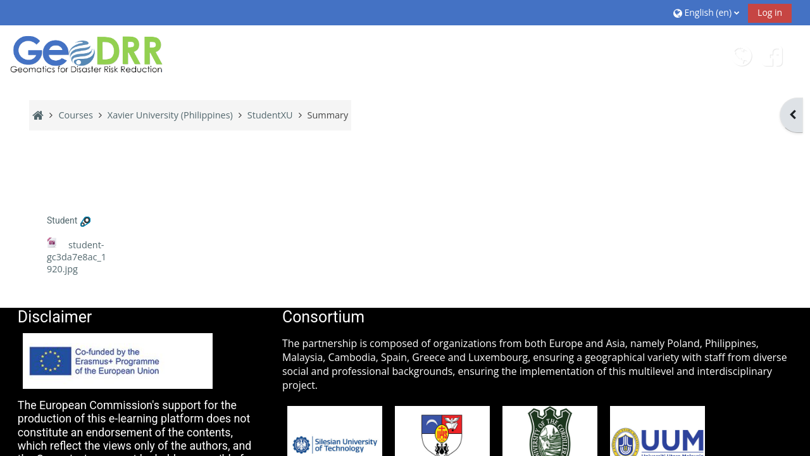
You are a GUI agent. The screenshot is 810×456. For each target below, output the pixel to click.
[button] (706, 12)
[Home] (87, 54)
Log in (769, 12)
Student (62, 220)
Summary (328, 115)
